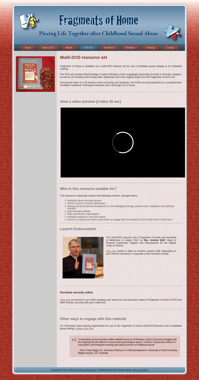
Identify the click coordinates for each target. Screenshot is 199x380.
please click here (84, 328)
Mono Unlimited (140, 370)
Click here (111, 251)
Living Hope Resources (85, 370)
